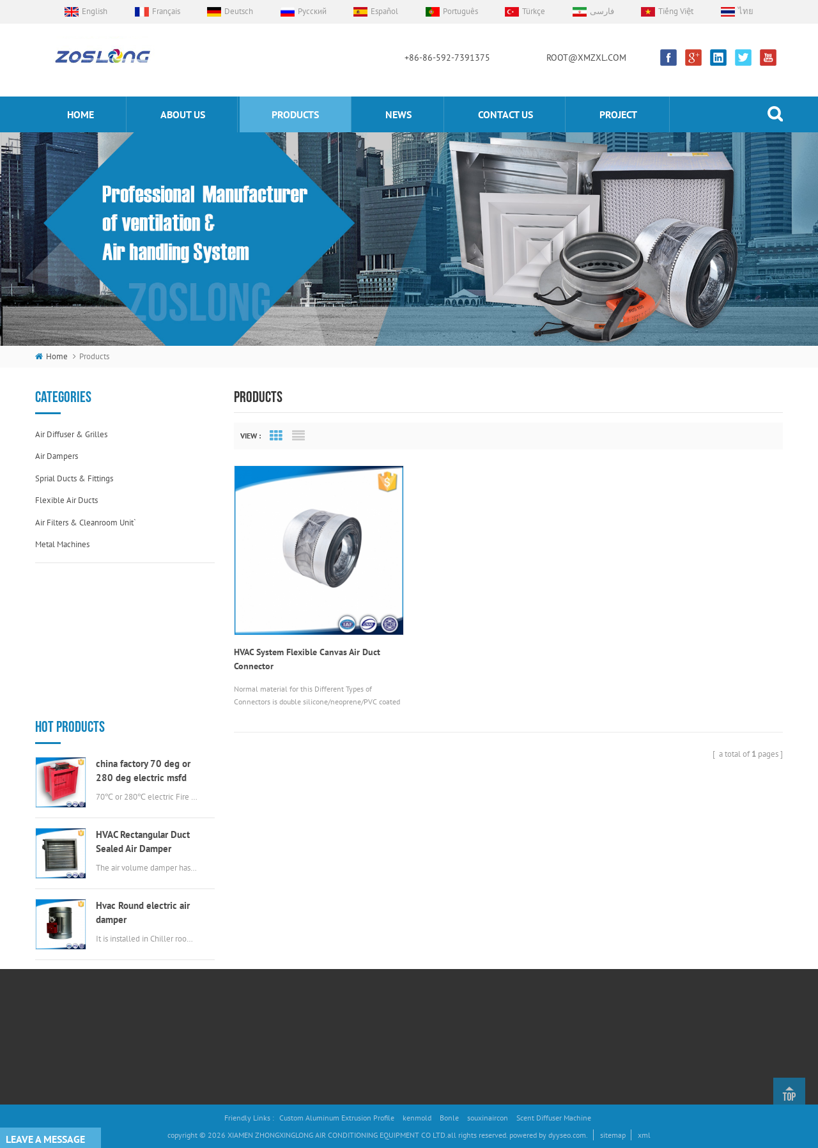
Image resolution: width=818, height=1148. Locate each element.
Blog (262, 1038)
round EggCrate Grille (412, 1038)
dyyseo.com (567, 1135)
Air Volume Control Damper (422, 909)
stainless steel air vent (414, 1016)
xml (644, 1135)
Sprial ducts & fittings (74, 478)
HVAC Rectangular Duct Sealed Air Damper (143, 700)
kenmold (417, 1117)
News (398, 114)
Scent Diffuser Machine (553, 1117)
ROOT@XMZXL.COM (586, 57)
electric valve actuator (413, 973)
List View (298, 436)
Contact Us (272, 995)
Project (618, 114)
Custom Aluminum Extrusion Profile (336, 1117)
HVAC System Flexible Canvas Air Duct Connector (307, 657)
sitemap (613, 1135)
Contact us (505, 114)
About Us (270, 931)
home (80, 114)
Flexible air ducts (66, 500)
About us (182, 114)
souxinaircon (487, 1117)
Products (269, 952)
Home (265, 909)
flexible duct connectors (418, 931)
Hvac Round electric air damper (143, 771)
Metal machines (62, 544)
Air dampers (56, 456)
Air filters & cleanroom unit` (85, 522)
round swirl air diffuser (415, 995)
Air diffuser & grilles (71, 434)
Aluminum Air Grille (409, 952)
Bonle (449, 1117)
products (295, 114)
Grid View (276, 436)
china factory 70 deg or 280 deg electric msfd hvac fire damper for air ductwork (143, 630)
